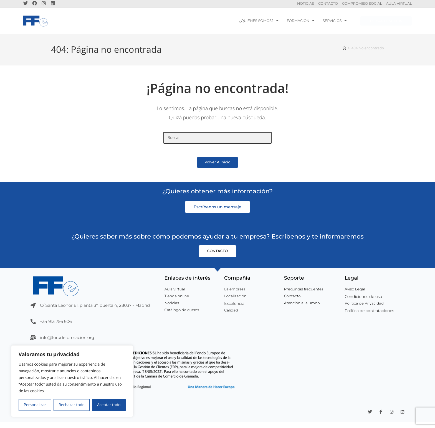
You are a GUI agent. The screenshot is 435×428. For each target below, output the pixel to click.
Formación (300, 22)
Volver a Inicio (217, 168)
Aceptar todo (109, 404)
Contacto (328, 4)
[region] (72, 381)
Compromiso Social (362, 4)
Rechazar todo (72, 404)
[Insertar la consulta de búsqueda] (217, 139)
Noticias (305, 4)
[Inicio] (344, 49)
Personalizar (35, 404)
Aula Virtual (399, 4)
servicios (335, 22)
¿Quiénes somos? (259, 22)
